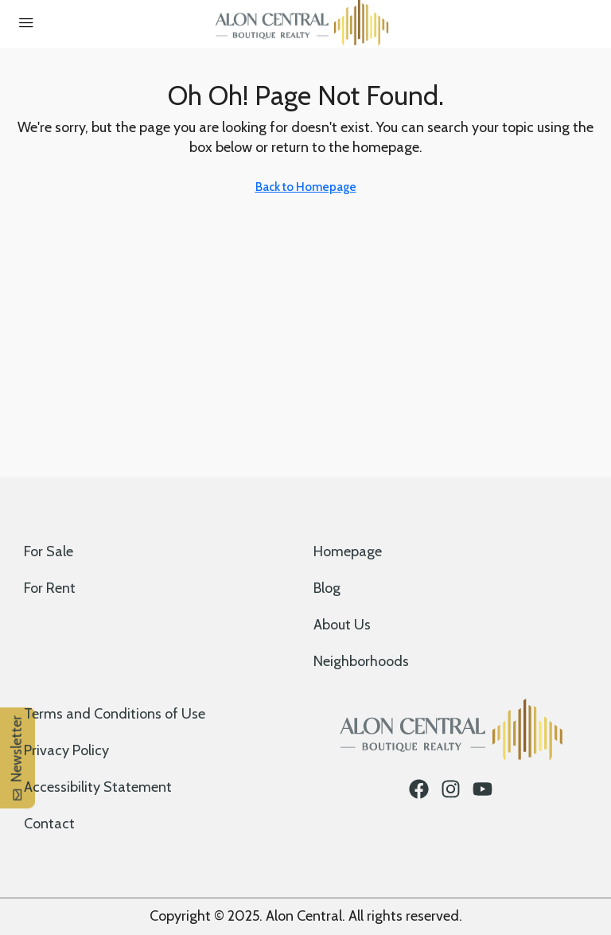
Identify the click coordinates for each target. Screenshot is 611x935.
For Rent (50, 588)
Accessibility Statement (98, 787)
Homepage (347, 551)
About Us (342, 624)
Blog (327, 588)
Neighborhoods (361, 661)
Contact (49, 823)
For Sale (48, 551)
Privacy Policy (66, 750)
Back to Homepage (305, 187)
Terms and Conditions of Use (114, 714)
